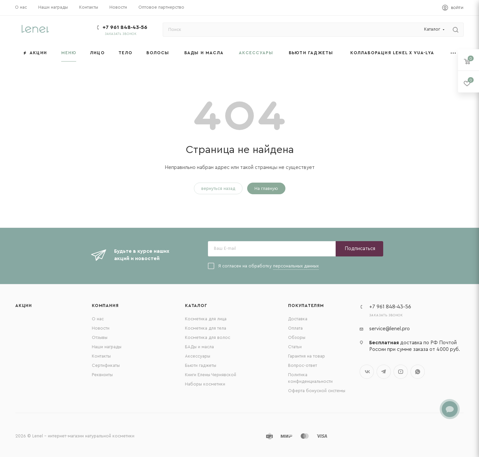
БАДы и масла (199, 347)
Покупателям (306, 305)
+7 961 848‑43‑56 (124, 27)
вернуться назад (218, 188)
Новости (100, 328)
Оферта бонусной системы (316, 390)
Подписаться (360, 248)
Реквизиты (102, 375)
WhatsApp (417, 372)
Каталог (196, 305)
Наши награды (106, 347)
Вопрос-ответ (302, 365)
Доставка (297, 319)
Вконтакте (367, 372)
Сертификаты (106, 365)
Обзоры (296, 337)
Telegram (384, 372)
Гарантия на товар (306, 356)
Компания (105, 305)
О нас (98, 319)
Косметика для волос (207, 337)
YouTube (401, 372)
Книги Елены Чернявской (210, 375)
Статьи (295, 347)
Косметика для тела (205, 328)
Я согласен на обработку (263, 266)
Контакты (101, 356)
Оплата (295, 328)
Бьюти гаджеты (200, 365)
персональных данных (296, 266)
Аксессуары (197, 356)
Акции (23, 305)
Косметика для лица (206, 319)
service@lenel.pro (389, 328)
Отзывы (99, 337)
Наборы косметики (205, 384)
